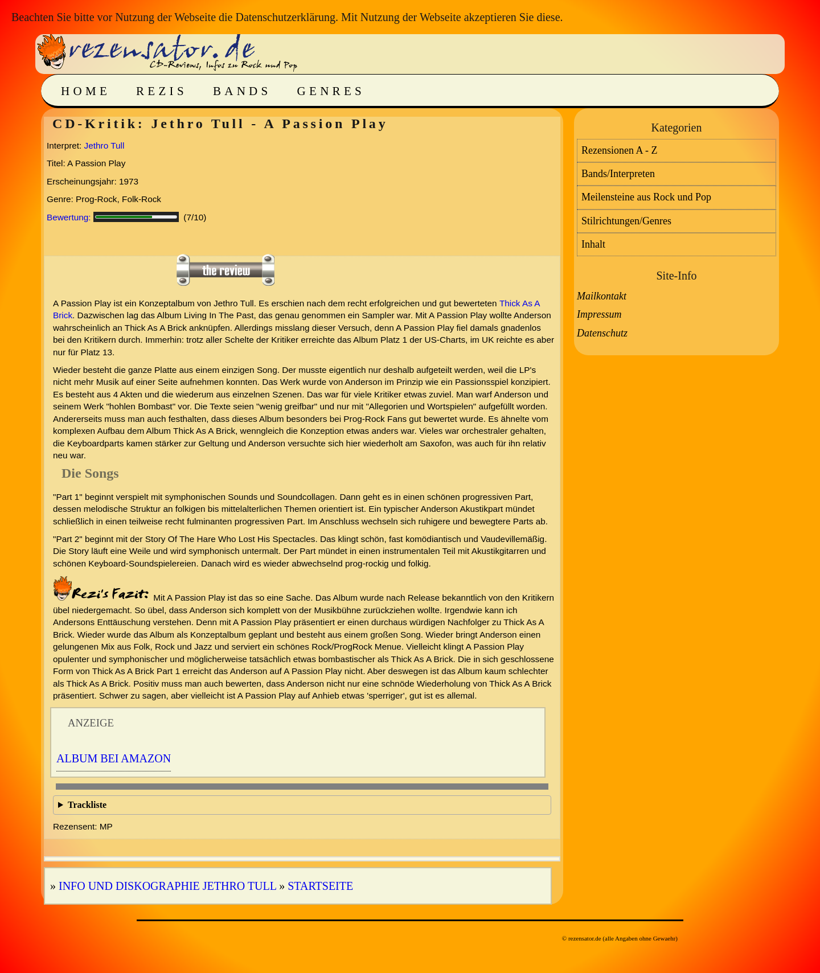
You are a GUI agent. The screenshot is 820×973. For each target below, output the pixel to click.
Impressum (599, 314)
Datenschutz (602, 333)
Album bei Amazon (113, 758)
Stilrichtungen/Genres (626, 221)
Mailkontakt (601, 296)
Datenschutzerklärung (285, 17)
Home (85, 91)
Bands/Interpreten (618, 173)
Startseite (320, 886)
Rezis (161, 91)
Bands (242, 91)
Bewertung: (69, 217)
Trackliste (87, 805)
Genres (331, 91)
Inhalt (593, 244)
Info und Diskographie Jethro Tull (167, 886)
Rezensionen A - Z (619, 150)
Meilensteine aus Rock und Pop (646, 197)
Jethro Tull (104, 145)
